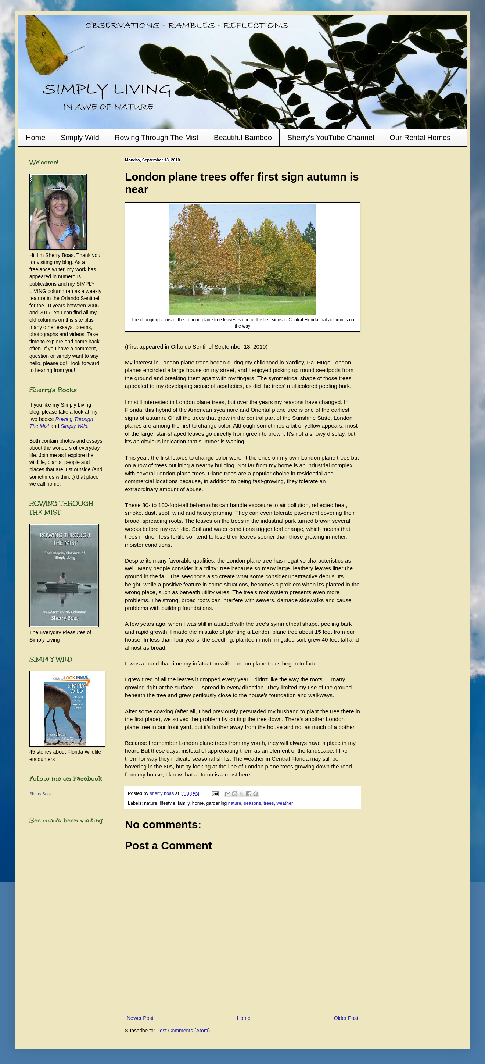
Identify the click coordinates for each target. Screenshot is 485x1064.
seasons (252, 803)
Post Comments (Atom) (183, 1030)
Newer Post (140, 1018)
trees (268, 803)
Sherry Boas (40, 794)
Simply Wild (80, 137)
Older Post (346, 1018)
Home (35, 137)
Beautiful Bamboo (243, 137)
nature (234, 803)
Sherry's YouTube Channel (330, 137)
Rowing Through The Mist (156, 137)
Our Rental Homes (420, 137)
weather (284, 803)
